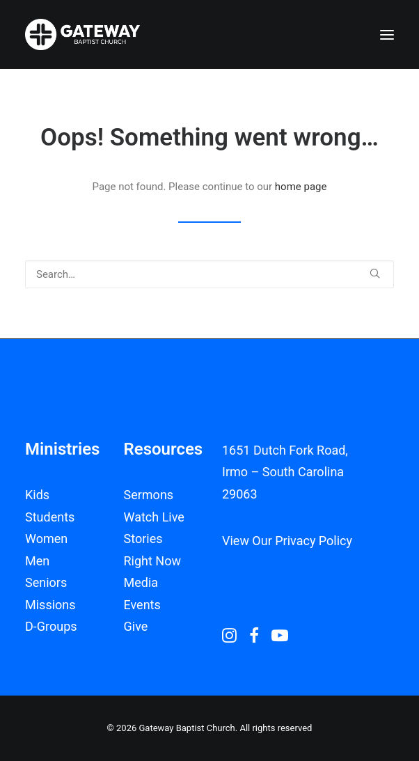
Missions (50, 604)
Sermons (149, 494)
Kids (37, 494)
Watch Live (154, 517)
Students (49, 517)
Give (136, 626)
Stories (143, 538)
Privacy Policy (313, 540)
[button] (387, 34)
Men (37, 561)
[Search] (209, 274)
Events (142, 604)
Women (46, 538)
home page (301, 186)
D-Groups (51, 626)
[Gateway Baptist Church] (82, 34)
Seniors (46, 582)
